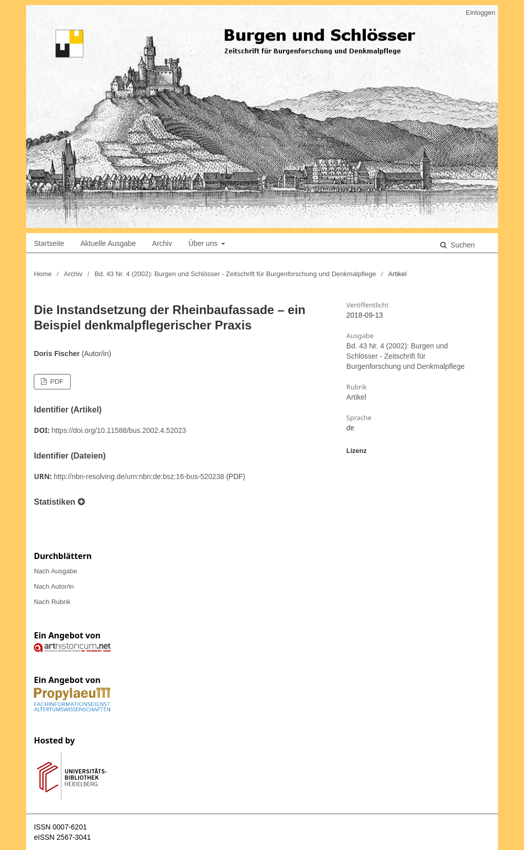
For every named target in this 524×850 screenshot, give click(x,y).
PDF (55, 381)
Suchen (461, 245)
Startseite (49, 243)
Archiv (162, 243)
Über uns (204, 243)
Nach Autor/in (54, 586)
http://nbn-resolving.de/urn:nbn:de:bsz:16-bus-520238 (139, 476)
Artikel (356, 397)
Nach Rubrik (52, 602)
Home (43, 274)
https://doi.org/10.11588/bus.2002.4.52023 (119, 430)
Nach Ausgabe (55, 571)
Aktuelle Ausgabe (108, 243)
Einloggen (480, 12)
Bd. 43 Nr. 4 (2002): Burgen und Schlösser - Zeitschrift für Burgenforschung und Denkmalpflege (235, 274)
